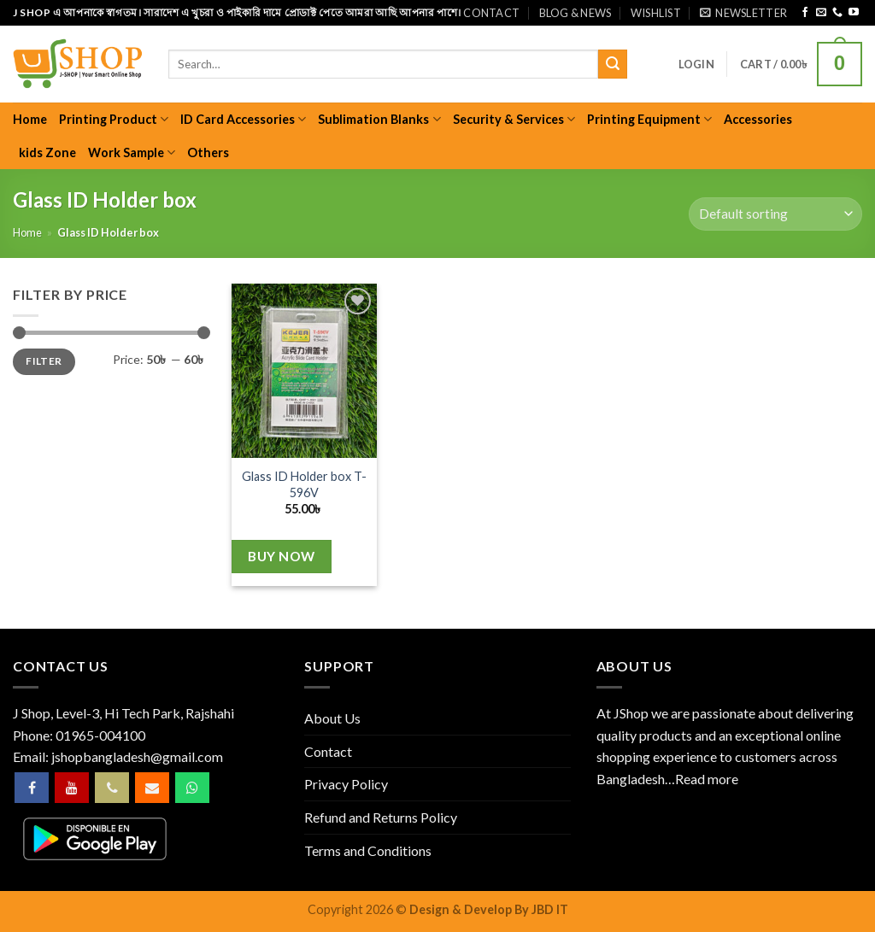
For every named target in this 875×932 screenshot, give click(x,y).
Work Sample (131, 152)
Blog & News (575, 13)
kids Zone (47, 152)
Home (30, 119)
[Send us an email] (821, 13)
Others (208, 152)
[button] (743, 13)
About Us (332, 718)
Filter (44, 361)
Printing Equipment (649, 119)
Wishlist (656, 13)
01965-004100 (100, 735)
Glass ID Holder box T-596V (304, 484)
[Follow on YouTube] (854, 13)
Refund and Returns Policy (380, 817)
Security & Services (514, 119)
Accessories (758, 119)
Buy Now (281, 556)
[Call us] (837, 13)
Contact (491, 13)
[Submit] (612, 64)
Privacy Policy (346, 784)
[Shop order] (775, 214)
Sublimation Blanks (379, 119)
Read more (706, 779)
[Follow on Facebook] (805, 13)
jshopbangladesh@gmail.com (137, 756)
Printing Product (113, 119)
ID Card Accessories (243, 119)
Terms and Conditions (368, 850)
